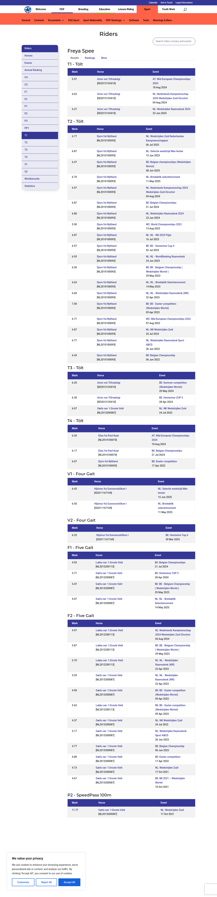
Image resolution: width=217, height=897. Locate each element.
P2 (26, 113)
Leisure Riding (126, 9)
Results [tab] (74, 57)
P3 (26, 120)
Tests (146, 20)
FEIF (62, 9)
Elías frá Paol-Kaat (108, 435)
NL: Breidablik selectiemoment (163, 177)
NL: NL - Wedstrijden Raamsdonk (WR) (167, 293)
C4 (26, 77)
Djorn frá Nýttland (106, 136)
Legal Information (184, 3)
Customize (23, 882)
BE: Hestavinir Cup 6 (177, 535)
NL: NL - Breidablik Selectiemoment (165, 282)
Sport (147, 9)
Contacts (39, 20)
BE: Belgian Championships (161, 202)
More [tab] (104, 57)
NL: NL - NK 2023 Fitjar (158, 235)
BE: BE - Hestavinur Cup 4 (160, 245)
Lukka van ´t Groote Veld (109, 562)
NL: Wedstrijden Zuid (166, 767)
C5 (26, 84)
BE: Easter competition (164, 461)
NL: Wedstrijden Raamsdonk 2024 (171, 109)
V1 (26, 164)
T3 (26, 149)
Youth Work (168, 9)
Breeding (83, 9)
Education (104, 9)
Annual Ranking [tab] (33, 70)
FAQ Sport (73, 20)
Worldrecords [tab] (31, 178)
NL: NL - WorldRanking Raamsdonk (165, 256)
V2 (26, 171)
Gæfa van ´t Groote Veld (110, 408)
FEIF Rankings (114, 20)
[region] (46, 871)
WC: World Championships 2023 (164, 224)
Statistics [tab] (29, 186)
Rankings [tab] (90, 57)
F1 (25, 91)
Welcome (41, 9)
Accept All (69, 882)
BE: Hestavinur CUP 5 (171, 397)
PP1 (26, 128)
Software (134, 20)
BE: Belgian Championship (160, 355)
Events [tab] (28, 62)
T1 (26, 135)
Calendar (153, 3)
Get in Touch (166, 3)
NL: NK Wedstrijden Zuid (159, 329)
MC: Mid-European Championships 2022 (168, 318)
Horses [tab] (28, 55)
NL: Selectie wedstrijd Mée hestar (164, 151)
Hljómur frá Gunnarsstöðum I (110, 488)
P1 (26, 106)
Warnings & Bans (162, 20)
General (26, 20)
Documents (54, 20)
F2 (25, 99)
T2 (26, 142)
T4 (26, 157)
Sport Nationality (92, 20)
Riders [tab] (28, 48)
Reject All (46, 882)
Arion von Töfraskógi (108, 79)
